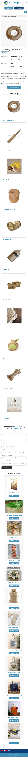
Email (2, 438)
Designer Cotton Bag (14, 672)
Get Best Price (5, 52)
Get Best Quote (14, 495)
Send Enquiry (14, 755)
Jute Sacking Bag (14, 492)
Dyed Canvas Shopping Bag (14, 695)
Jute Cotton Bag (14, 740)
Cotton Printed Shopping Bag (14, 650)
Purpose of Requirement (6, 455)
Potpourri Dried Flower (14, 560)
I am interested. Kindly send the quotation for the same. (14, 464)
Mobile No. (3, 443)
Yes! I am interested (14, 87)
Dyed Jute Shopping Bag (14, 717)
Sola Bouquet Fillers (14, 582)
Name (2, 432)
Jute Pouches (14, 605)
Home (2, 16)
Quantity (3, 449)
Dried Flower (14, 537)
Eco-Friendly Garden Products (14, 515)
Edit (23, 452)
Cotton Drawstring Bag (14, 627)
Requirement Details (5, 460)
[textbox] (18, 452)
